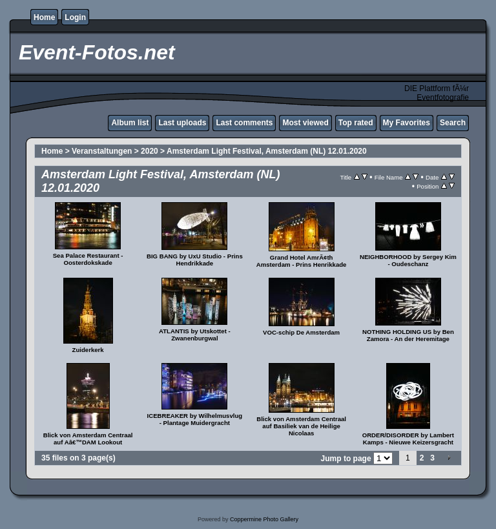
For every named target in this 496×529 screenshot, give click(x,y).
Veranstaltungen (103, 151)
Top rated (355, 122)
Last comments (244, 122)
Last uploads (182, 122)
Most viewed (305, 122)
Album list (130, 122)
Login (75, 17)
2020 (149, 151)
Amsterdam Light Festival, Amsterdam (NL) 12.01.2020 (267, 151)
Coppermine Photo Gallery (264, 519)
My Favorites (406, 122)
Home (44, 17)
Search (453, 122)
